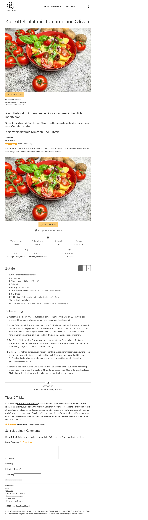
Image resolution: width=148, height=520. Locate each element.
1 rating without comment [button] (37, 424)
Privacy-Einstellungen (14, 498)
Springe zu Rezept (15, 94)
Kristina (18, 99)
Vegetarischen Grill (70, 416)
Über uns (9, 493)
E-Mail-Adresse (13, 471)
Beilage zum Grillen (47, 410)
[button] (6, 143)
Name (8, 466)
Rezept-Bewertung (12, 442)
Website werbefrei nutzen (15, 496)
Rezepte (9, 491)
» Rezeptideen (56, 7)
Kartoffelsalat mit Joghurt (43, 406)
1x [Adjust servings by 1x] (80, 268)
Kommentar (11, 461)
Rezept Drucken (48, 224)
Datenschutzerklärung (14, 503)
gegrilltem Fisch (24, 416)
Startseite (10, 488)
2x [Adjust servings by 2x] (84, 268)
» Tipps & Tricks (69, 7)
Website (9, 476)
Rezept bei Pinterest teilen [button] (48, 230)
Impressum (10, 501)
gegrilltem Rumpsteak (60, 413)
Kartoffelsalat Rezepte (27, 403)
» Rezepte (45, 7)
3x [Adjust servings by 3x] (88, 268)
